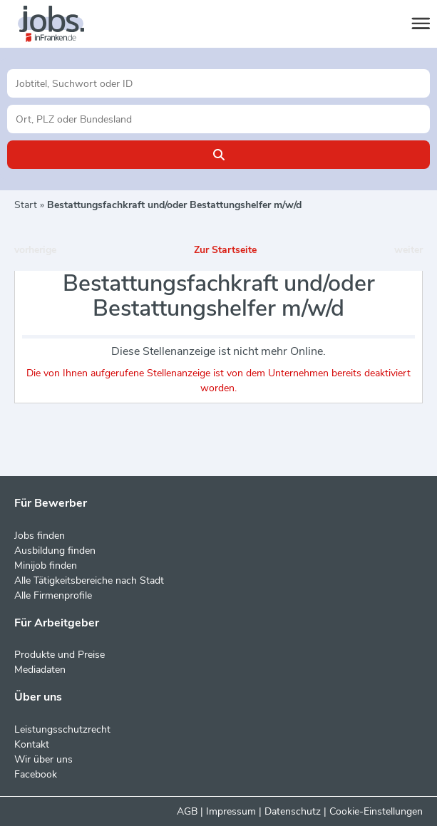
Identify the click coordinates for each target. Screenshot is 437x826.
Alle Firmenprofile (53, 595)
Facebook (35, 774)
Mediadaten (40, 669)
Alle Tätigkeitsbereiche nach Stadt (89, 580)
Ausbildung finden (55, 550)
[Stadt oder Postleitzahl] (218, 119)
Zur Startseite (225, 250)
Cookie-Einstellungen (376, 811)
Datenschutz (292, 811)
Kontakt (31, 744)
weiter (408, 250)
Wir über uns (43, 759)
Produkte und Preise (59, 654)
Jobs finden (39, 535)
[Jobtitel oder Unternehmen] (218, 83)
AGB (187, 811)
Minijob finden (45, 565)
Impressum (231, 811)
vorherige (35, 250)
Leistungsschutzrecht (62, 729)
